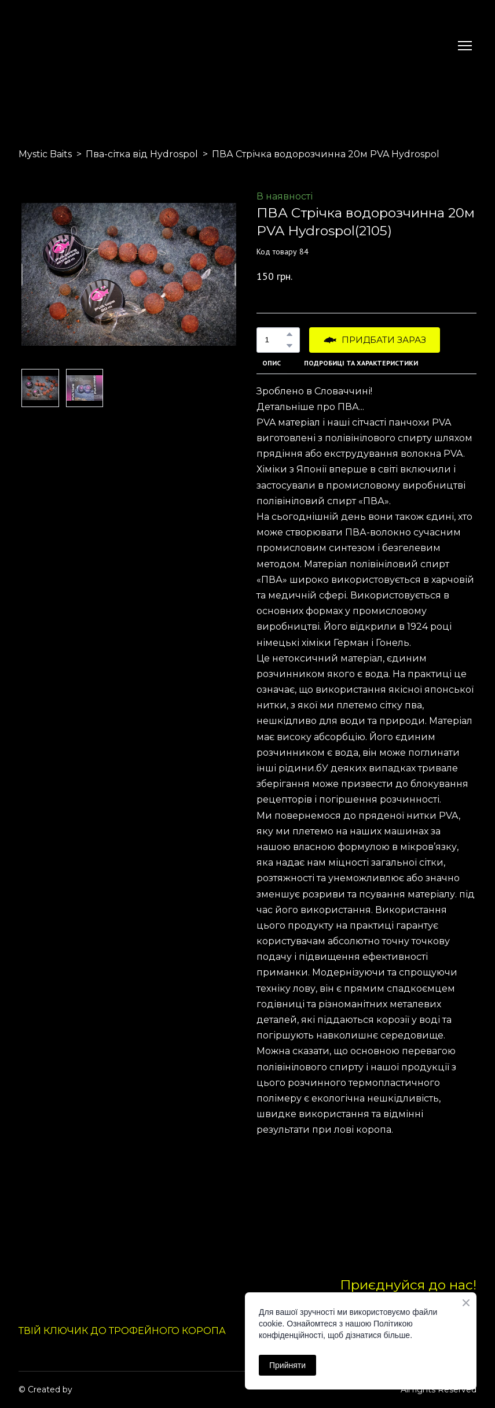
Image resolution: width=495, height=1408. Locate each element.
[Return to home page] (46, 46)
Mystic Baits (45, 154)
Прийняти (287, 1365)
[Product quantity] (275, 340)
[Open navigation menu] (464, 45)
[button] (289, 334)
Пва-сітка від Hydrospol (142, 154)
